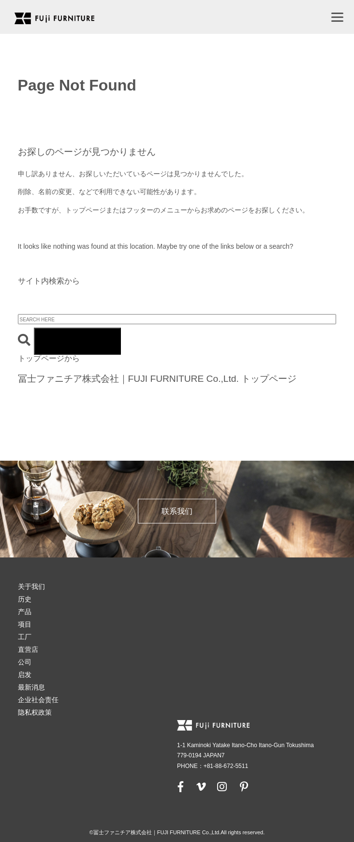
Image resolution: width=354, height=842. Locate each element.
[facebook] (181, 786)
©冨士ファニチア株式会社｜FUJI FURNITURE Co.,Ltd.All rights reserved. (177, 832)
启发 (24, 674)
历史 (24, 599)
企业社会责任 (38, 700)
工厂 (24, 637)
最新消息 (31, 687)
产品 (24, 612)
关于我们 (31, 586)
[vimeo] (200, 786)
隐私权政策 (35, 712)
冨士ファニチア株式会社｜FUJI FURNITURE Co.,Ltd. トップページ (157, 379)
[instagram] (222, 786)
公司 (24, 662)
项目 (24, 624)
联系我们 (177, 511)
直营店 (28, 649)
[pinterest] (244, 786)
